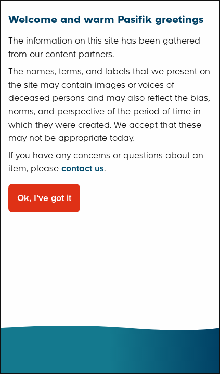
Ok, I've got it (44, 198)
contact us (82, 168)
